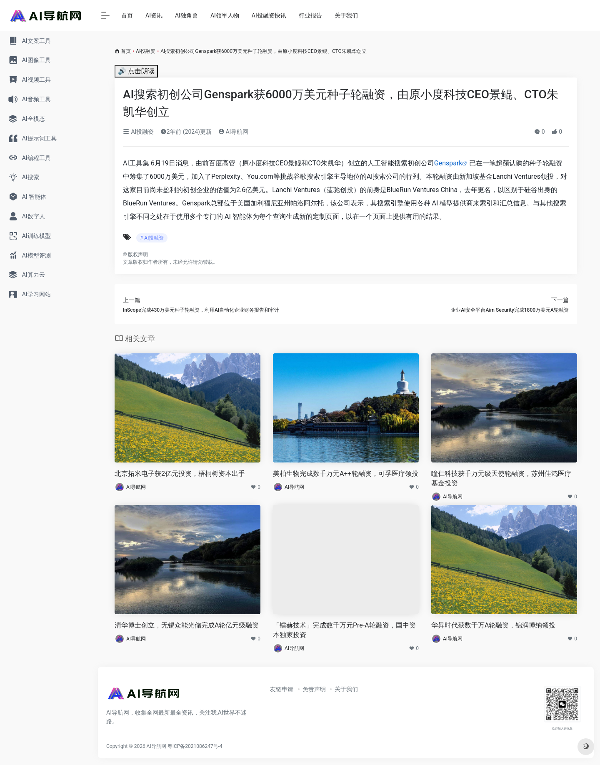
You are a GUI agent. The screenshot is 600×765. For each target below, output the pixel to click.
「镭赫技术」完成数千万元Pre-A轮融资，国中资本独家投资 (344, 630)
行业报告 (310, 15)
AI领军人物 (224, 15)
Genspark (448, 163)
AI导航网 (233, 131)
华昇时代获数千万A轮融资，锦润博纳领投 (493, 625)
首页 (127, 15)
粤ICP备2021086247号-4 (195, 746)
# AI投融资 (152, 238)
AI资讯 (153, 15)
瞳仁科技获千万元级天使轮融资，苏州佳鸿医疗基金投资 (501, 478)
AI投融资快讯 (269, 15)
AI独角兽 (186, 15)
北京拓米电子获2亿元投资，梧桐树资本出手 (180, 474)
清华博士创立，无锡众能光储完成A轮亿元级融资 (187, 625)
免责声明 (314, 689)
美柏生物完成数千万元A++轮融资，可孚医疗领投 (345, 474)
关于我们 (346, 15)
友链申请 (281, 689)
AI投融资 (145, 51)
